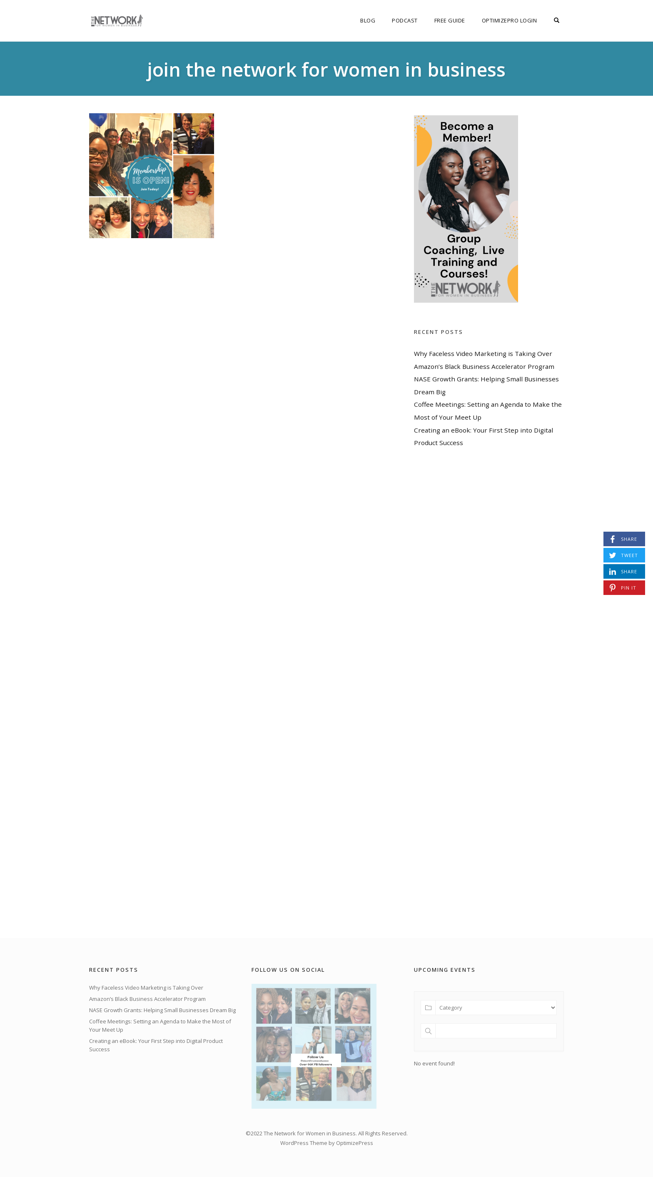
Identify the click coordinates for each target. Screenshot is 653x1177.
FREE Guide (449, 20)
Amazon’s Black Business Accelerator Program (484, 366)
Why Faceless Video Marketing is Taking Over (483, 353)
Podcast (405, 20)
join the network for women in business (326, 69)
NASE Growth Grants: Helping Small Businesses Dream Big (162, 1010)
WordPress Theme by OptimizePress (326, 1143)
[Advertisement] (476, 692)
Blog (367, 20)
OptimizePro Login (509, 20)
